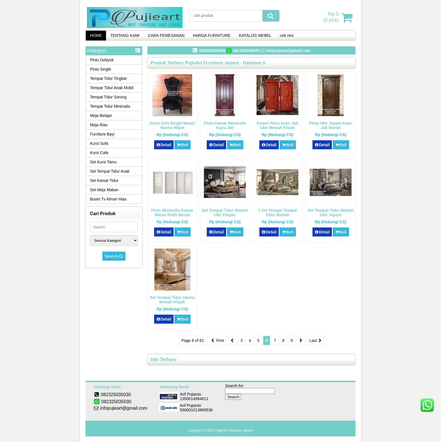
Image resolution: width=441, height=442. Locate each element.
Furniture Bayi (102, 134)
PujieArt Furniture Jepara (234, 430)
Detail (164, 145)
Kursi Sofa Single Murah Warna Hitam (172, 125)
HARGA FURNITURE (212, 35)
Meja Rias (98, 125)
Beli (182, 145)
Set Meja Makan (104, 190)
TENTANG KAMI (125, 35)
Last (315, 340)
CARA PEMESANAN (166, 35)
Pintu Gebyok (102, 60)
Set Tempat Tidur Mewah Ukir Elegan (225, 212)
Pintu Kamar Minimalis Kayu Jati (225, 125)
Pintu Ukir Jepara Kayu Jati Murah (330, 125)
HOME (96, 35)
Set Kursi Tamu (103, 162)
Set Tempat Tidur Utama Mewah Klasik (172, 299)
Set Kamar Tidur (104, 180)
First (217, 340)
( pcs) (331, 17)
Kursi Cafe (99, 152)
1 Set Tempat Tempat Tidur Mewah (277, 212)
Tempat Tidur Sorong (108, 97)
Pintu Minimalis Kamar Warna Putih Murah (172, 212)
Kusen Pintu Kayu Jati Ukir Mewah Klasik (277, 125)
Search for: (234, 386)
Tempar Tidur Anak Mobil (111, 87)
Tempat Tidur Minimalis (110, 106)
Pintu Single (100, 69)
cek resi (286, 35)
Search (114, 256)
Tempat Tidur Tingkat (108, 78)
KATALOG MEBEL (255, 35)
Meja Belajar (101, 115)
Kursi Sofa (99, 143)
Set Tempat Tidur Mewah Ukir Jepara (331, 212)
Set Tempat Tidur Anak (110, 171)
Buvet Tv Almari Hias (108, 199)
